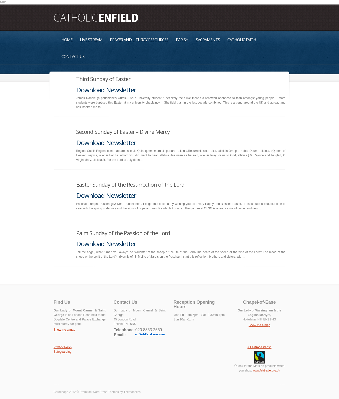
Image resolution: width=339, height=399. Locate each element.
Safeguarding (62, 351)
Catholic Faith (241, 40)
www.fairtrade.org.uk (266, 370)
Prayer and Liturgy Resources (139, 40)
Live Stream (91, 40)
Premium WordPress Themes (99, 392)
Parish (182, 40)
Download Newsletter (106, 89)
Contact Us (72, 56)
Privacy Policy (63, 347)
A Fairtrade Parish (259, 347)
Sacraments (208, 40)
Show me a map (64, 329)
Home (66, 40)
